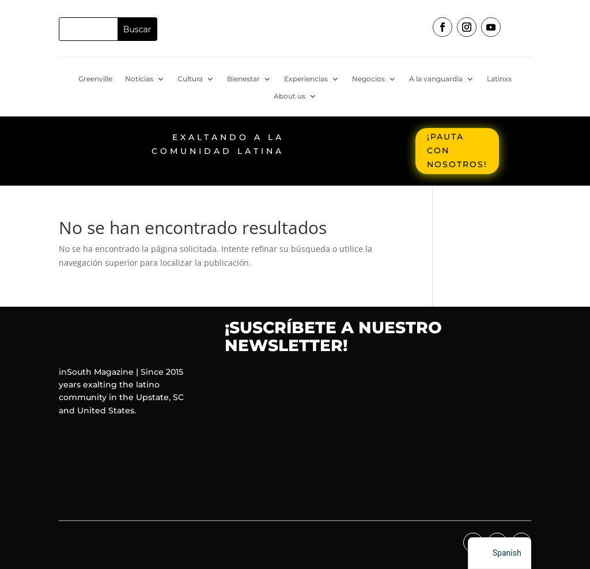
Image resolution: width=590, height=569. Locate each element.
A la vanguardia (436, 79)
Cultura (190, 79)
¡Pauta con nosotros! (457, 150)
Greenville (95, 79)
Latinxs (499, 79)
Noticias (139, 79)
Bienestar (243, 79)
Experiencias (306, 79)
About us (289, 96)
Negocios (368, 79)
